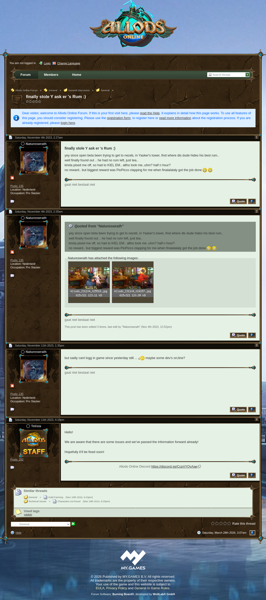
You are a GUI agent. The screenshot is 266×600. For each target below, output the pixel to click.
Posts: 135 (17, 185)
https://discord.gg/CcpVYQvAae (174, 466)
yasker (28, 514)
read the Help (150, 113)
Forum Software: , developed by (133, 594)
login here (68, 123)
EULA (100, 588)
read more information (175, 118)
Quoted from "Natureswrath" (99, 226)
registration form (118, 118)
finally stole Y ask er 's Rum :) (56, 96)
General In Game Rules (151, 588)
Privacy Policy (116, 588)
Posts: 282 (17, 459)
